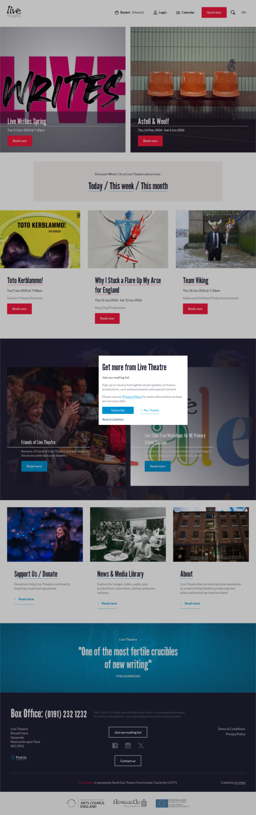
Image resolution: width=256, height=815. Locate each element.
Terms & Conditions (113, 419)
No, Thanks (151, 410)
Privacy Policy (132, 396)
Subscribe (118, 410)
